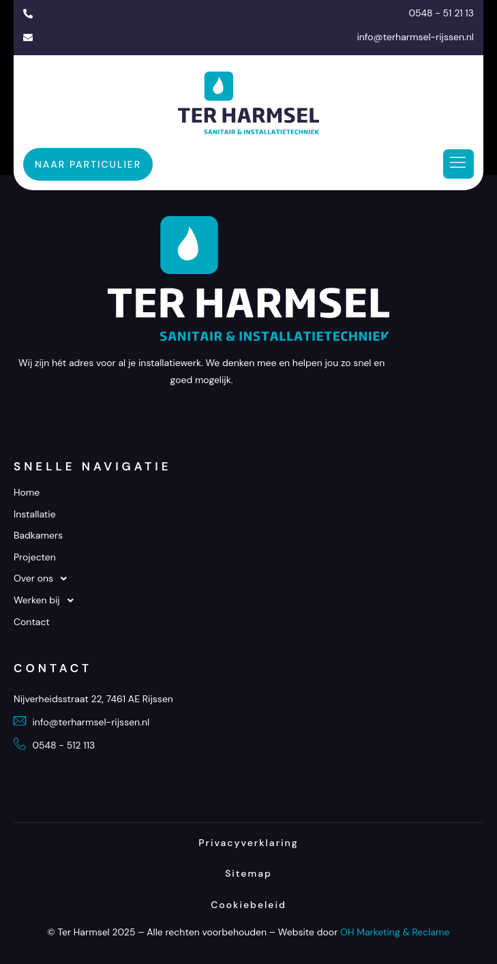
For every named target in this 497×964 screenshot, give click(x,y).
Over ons (44, 579)
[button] (248, 579)
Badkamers (38, 535)
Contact (32, 622)
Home (27, 492)
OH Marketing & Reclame (394, 932)
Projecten (35, 557)
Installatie (35, 514)
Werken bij (47, 601)
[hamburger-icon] (458, 164)
